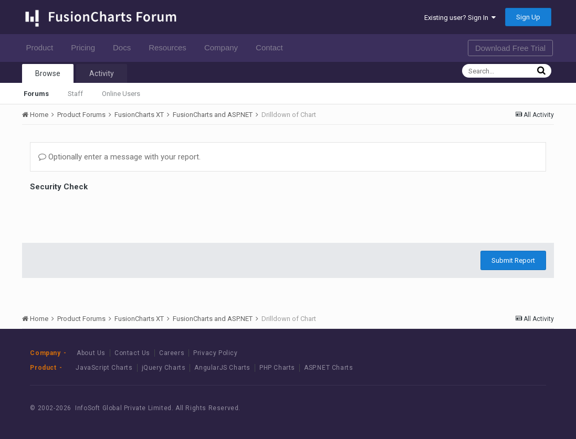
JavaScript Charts (104, 367)
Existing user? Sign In (460, 18)
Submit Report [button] (513, 260)
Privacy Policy (215, 353)
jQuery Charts (164, 367)
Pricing (86, 47)
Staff (75, 94)
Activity (101, 73)
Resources (170, 47)
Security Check (59, 186)
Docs (125, 47)
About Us (91, 353)
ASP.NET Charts (328, 367)
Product (42, 47)
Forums (36, 94)
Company (224, 47)
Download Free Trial (510, 48)
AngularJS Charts (222, 367)
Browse (47, 73)
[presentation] (110, 214)
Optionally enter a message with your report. (119, 157)
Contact (272, 47)
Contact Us (132, 353)
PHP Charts (277, 367)
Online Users (121, 94)
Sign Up (528, 17)
